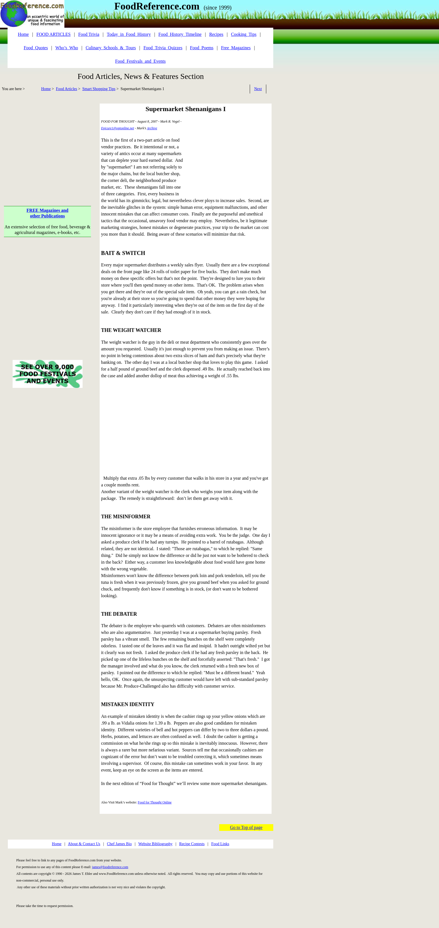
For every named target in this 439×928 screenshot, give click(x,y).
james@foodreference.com (110, 867)
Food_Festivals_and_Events (140, 61)
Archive (152, 128)
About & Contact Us (84, 844)
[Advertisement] (47, 143)
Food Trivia (88, 34)
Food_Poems (202, 47)
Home (46, 89)
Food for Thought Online (155, 802)
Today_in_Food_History (129, 34)
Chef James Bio (119, 844)
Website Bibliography (155, 844)
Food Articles (66, 89)
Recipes (216, 34)
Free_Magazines (236, 47)
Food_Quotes (36, 47)
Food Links (220, 844)
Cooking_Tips (243, 34)
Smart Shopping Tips (98, 89)
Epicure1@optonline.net (117, 128)
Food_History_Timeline (180, 34)
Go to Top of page (246, 827)
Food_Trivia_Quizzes (162, 47)
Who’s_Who (66, 47)
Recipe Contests (192, 844)
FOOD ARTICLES (53, 34)
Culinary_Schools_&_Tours (111, 47)
